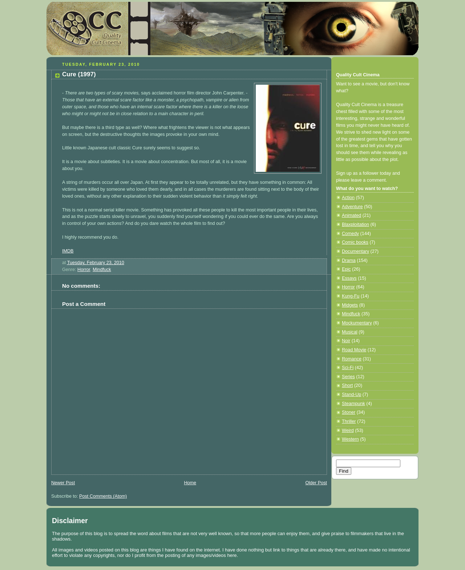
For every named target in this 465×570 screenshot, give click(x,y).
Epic (346, 269)
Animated (351, 215)
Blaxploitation (355, 224)
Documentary (355, 251)
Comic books (355, 242)
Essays (349, 278)
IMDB (68, 251)
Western (350, 439)
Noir (346, 340)
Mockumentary (357, 323)
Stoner (348, 412)
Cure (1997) (79, 74)
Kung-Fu (350, 296)
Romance (351, 358)
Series (348, 376)
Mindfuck (102, 269)
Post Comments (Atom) (103, 496)
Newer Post (63, 482)
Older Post (316, 482)
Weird (348, 430)
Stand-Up (351, 394)
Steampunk (353, 403)
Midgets (350, 305)
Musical (349, 332)
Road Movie (354, 349)
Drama (349, 260)
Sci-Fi (347, 367)
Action (348, 197)
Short (347, 385)
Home (190, 482)
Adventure (352, 206)
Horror (83, 269)
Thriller (349, 421)
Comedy (350, 233)
